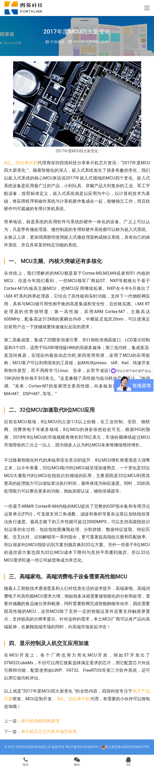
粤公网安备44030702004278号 (125, 747)
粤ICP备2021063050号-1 (83, 747)
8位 (7, 162)
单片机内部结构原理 (40, 720)
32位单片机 (26, 162)
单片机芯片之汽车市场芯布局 (49, 731)
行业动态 (57, 42)
